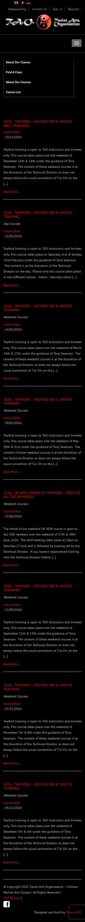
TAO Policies (11, 898)
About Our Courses (18, 82)
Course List (13, 92)
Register (73, 9)
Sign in (57, 9)
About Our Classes (18, 62)
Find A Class (14, 72)
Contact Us (39, 9)
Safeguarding (17, 9)
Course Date (42, 158)
